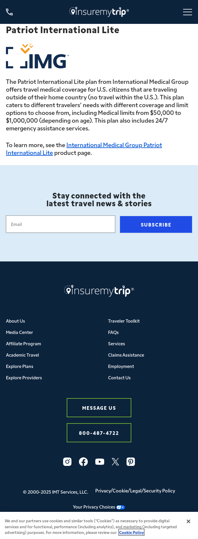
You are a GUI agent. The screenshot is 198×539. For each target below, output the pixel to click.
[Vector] (131, 462)
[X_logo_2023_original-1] (115, 462)
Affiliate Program (23, 343)
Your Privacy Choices (99, 506)
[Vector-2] (83, 461)
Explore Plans (19, 366)
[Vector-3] (67, 462)
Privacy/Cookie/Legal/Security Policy (135, 490)
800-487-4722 (99, 432)
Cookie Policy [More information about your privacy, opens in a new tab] (131, 534)
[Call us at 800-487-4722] (9, 12)
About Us (15, 321)
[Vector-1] (99, 461)
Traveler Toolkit (124, 321)
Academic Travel (22, 355)
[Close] (188, 523)
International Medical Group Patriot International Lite (84, 148)
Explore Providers (24, 377)
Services (116, 343)
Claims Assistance (126, 355)
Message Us (99, 407)
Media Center (19, 332)
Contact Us (119, 377)
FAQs (113, 332)
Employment (121, 366)
